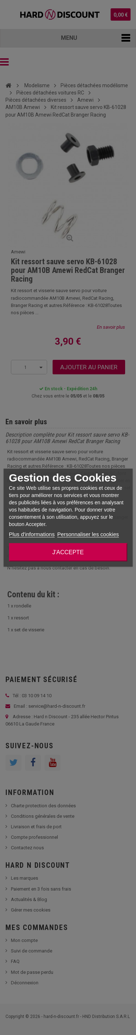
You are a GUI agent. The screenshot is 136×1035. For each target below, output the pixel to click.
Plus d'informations (31, 534)
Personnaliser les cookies (88, 534)
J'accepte (68, 552)
